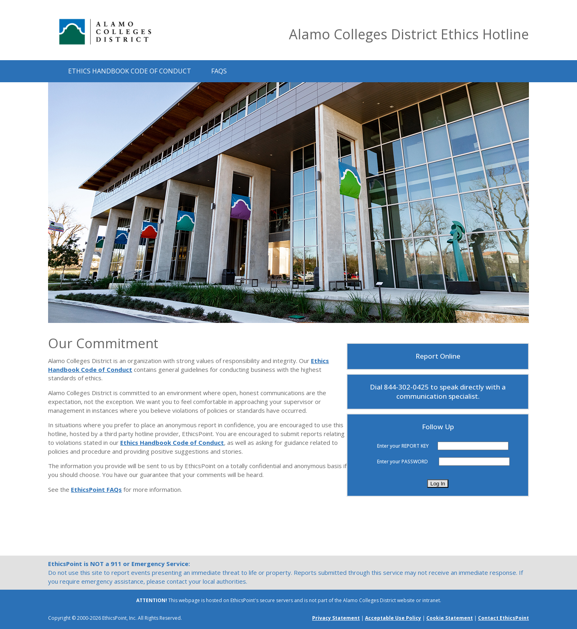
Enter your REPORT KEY (403, 445)
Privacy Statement (336, 618)
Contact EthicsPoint (503, 618)
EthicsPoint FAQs (96, 489)
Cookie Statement (449, 618)
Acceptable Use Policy (393, 618)
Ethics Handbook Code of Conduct (129, 70)
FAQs (219, 70)
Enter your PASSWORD (402, 461)
